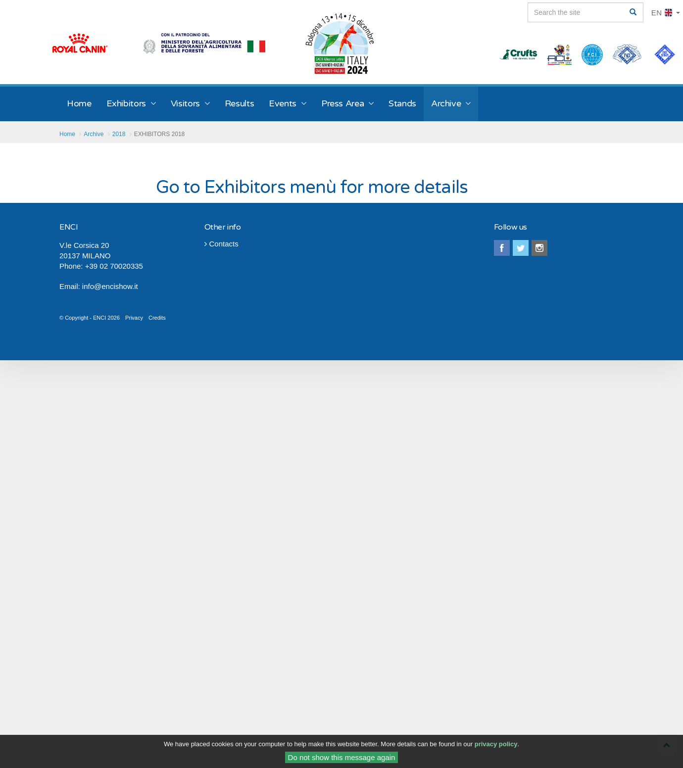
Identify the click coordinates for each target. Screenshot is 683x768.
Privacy (134, 318)
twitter (521, 248)
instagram (539, 248)
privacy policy (496, 745)
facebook (502, 248)
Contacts (221, 244)
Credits (157, 318)
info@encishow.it (110, 286)
